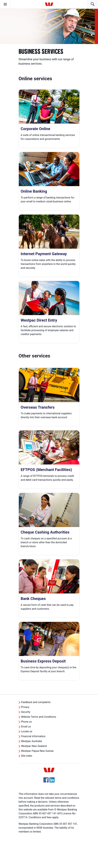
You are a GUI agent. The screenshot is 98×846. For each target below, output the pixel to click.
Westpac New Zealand (34, 746)
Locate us (26, 731)
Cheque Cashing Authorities (45, 532)
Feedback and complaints (36, 702)
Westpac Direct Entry (39, 320)
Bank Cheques (33, 598)
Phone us (26, 721)
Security (25, 711)
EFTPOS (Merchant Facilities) (46, 469)
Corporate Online (35, 129)
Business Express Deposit (43, 661)
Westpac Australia (31, 741)
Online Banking (34, 191)
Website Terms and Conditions (38, 716)
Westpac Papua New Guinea (37, 750)
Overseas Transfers (38, 407)
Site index (26, 755)
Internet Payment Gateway (44, 254)
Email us (26, 726)
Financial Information (33, 736)
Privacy (25, 707)
